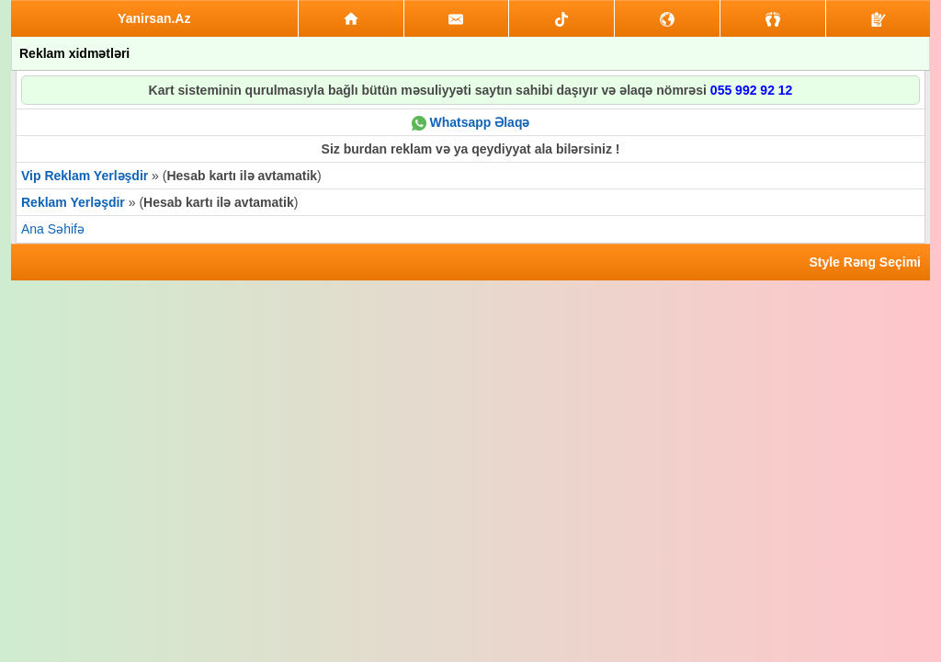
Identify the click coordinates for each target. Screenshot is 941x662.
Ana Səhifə (53, 229)
